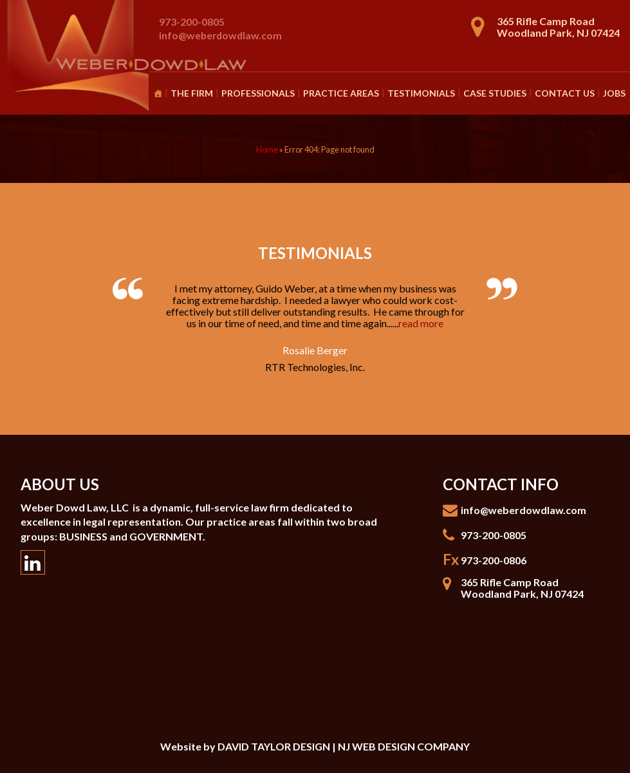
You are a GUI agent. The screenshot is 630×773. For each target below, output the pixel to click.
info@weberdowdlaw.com (220, 35)
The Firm (192, 93)
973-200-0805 (192, 21)
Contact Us (565, 93)
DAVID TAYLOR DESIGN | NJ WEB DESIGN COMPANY (344, 746)
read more (420, 323)
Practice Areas (341, 93)
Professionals (258, 93)
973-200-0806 (493, 560)
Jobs (614, 93)
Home (267, 149)
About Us (60, 484)
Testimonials (421, 93)
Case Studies (494, 93)
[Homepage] (158, 93)
